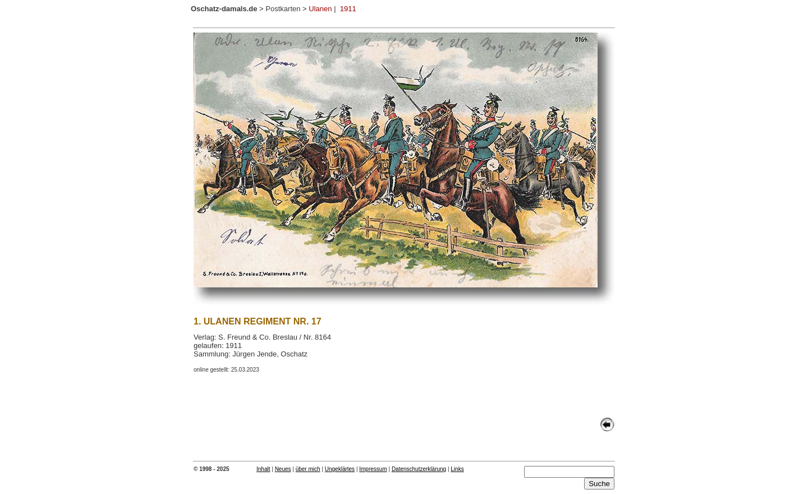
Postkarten (282, 8)
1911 (348, 8)
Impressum (373, 469)
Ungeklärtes (340, 469)
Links (457, 469)
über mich (308, 469)
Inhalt (263, 469)
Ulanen (320, 8)
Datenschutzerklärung (419, 469)
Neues (283, 469)
